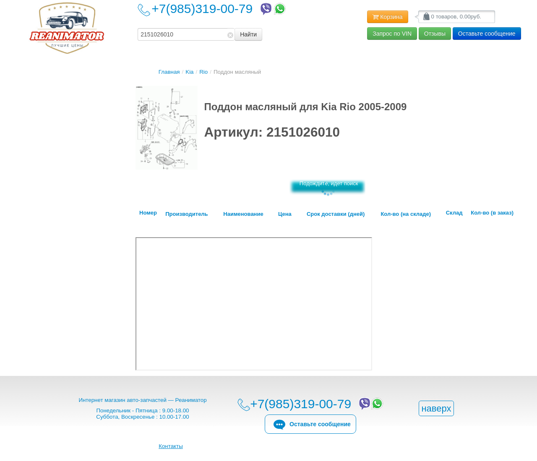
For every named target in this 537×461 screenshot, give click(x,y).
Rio (203, 72)
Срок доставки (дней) (336, 214)
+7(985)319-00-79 (219, 9)
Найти (248, 34)
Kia (189, 72)
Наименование (243, 214)
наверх (436, 408)
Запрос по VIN (392, 33)
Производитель (186, 214)
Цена (285, 214)
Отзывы (435, 33)
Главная (169, 72)
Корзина (387, 17)
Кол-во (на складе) (406, 214)
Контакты (171, 446)
